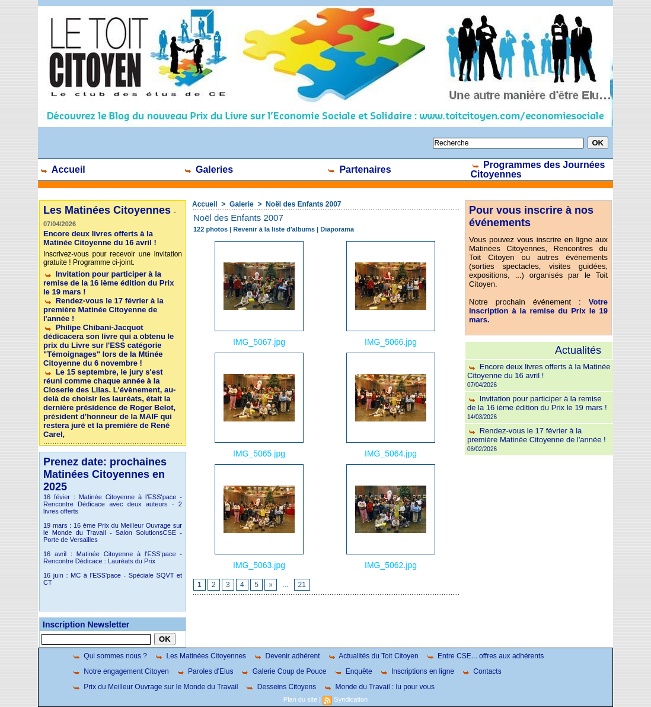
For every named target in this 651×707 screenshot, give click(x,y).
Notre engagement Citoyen (120, 671)
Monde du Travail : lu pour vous (379, 687)
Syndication (351, 699)
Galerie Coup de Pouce (283, 671)
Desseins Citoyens (280, 687)
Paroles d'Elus (205, 671)
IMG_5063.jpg (259, 565)
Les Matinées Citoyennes (200, 656)
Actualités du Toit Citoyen (373, 656)
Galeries (208, 169)
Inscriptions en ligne (416, 671)
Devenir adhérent (286, 656)
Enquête (353, 671)
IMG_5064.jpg (391, 453)
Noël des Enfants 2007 (303, 204)
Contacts (481, 671)
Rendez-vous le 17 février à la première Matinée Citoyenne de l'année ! (103, 309)
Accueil (62, 169)
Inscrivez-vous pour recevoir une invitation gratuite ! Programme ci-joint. (112, 258)
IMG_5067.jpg (259, 342)
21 (302, 585)
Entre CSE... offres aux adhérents (485, 656)
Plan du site (300, 699)
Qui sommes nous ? (109, 656)
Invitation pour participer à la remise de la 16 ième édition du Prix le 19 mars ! (108, 283)
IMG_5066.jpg (391, 342)
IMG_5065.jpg (259, 453)
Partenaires (359, 169)
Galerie (241, 204)
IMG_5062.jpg (391, 565)
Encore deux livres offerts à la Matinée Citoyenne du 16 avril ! (100, 238)
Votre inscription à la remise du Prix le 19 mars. (538, 310)
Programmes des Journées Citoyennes (538, 169)
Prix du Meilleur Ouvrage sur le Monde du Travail (155, 687)
